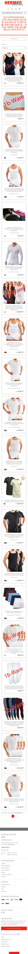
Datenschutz (5, 944)
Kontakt (3, 877)
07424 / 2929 (5, 850)
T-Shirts (3, 863)
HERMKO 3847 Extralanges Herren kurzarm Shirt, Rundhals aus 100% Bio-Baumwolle (14, 800)
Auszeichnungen (6, 874)
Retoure (3, 887)
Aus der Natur (5, 870)
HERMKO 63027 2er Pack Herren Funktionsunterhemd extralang (14, 574)
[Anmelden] (12, 9)
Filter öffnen (14, 38)
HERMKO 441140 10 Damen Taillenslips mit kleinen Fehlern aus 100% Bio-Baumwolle (14, 115)
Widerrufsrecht (5, 939)
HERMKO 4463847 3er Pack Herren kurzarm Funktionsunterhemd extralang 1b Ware (14, 651)
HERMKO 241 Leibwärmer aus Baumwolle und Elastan (14, 612)
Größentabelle (5, 884)
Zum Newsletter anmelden (14, 928)
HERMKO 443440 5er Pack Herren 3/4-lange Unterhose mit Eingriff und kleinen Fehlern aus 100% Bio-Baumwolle (14, 723)
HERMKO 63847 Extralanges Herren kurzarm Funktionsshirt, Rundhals (14, 151)
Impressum (4, 941)
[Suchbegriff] (14, 12)
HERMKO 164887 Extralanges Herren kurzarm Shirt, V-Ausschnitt (14, 385)
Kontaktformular (10, 844)
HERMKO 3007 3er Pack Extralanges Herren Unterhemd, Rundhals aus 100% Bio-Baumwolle (14, 344)
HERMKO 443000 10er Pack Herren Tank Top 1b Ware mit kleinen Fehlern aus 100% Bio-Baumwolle (14, 307)
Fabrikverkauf (5, 868)
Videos (3, 872)
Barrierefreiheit (5, 946)
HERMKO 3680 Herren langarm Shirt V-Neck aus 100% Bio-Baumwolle (14, 268)
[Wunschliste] (8, 9)
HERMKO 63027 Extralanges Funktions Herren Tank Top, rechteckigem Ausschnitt (14, 463)
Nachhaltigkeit (5, 865)
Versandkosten (18, 813)
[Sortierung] (14, 48)
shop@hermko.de (6, 840)
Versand (3, 891)
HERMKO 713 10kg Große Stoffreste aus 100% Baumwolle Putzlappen (14, 229)
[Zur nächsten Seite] (17, 816)
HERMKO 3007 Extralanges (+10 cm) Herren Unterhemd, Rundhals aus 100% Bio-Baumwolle (14, 190)
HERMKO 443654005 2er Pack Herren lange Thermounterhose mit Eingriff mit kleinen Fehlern (14, 687)
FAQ (2, 889)
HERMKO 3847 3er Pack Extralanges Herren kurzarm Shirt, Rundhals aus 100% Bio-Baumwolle (14, 760)
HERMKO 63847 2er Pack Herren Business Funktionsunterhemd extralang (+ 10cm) (14, 536)
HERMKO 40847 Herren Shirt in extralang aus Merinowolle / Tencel (14, 501)
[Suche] (25, 12)
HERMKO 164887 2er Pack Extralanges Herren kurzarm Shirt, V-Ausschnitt (14, 424)
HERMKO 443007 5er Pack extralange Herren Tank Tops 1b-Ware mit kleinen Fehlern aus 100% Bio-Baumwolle (14, 79)
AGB (2, 937)
